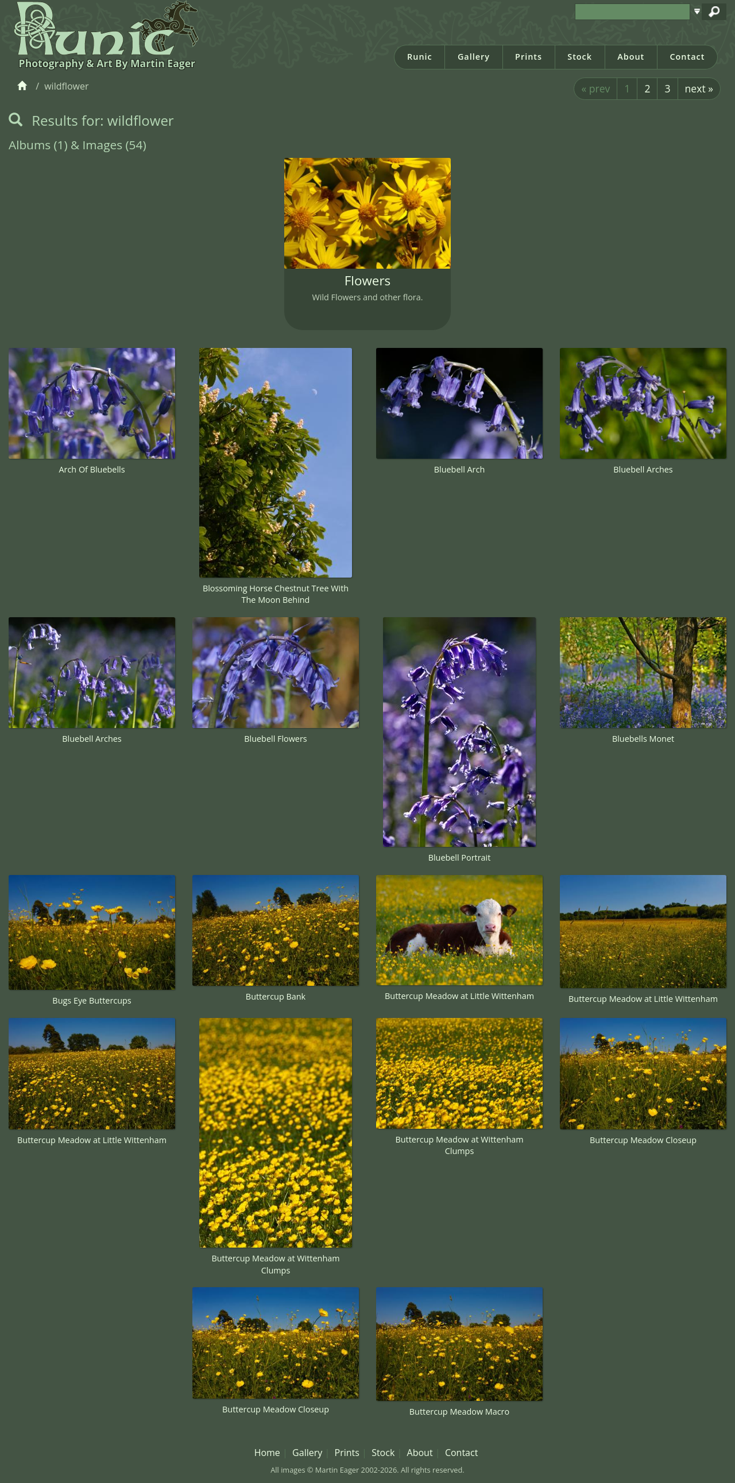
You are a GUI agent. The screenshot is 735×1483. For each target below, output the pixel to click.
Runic (419, 56)
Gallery (474, 56)
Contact (687, 56)
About (630, 56)
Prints (528, 56)
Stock (579, 56)
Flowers (367, 280)
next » (699, 88)
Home (267, 1452)
